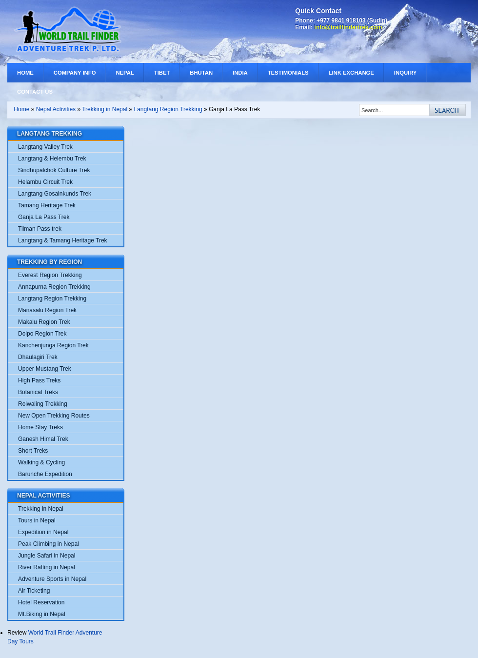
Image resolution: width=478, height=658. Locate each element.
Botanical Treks (38, 392)
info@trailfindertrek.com (348, 27)
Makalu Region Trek (44, 322)
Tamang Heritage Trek (47, 205)
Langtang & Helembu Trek (52, 158)
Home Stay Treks (40, 427)
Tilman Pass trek (39, 228)
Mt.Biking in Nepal (41, 614)
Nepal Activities (56, 109)
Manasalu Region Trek (47, 310)
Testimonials (288, 73)
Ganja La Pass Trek (43, 217)
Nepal (125, 73)
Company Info (75, 73)
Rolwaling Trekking (42, 403)
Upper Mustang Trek (44, 368)
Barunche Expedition (45, 474)
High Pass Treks (39, 380)
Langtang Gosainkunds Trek (54, 193)
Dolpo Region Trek (42, 333)
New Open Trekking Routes (54, 415)
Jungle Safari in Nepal (46, 555)
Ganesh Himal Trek (43, 439)
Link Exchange (351, 73)
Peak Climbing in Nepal (48, 543)
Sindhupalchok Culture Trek (54, 170)
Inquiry (405, 73)
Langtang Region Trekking (168, 109)
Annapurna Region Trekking (54, 286)
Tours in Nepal (37, 520)
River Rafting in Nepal (46, 567)
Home (25, 73)
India (240, 73)
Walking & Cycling (41, 462)
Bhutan (201, 73)
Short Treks (33, 450)
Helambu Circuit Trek (45, 182)
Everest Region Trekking (50, 275)
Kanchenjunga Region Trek (53, 345)
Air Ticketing (34, 590)
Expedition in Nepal (43, 532)
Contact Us (35, 92)
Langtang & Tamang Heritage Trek (62, 240)
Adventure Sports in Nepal (52, 579)
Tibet (162, 73)
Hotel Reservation (41, 602)
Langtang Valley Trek (45, 146)
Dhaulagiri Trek (38, 357)
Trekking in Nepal (105, 109)
